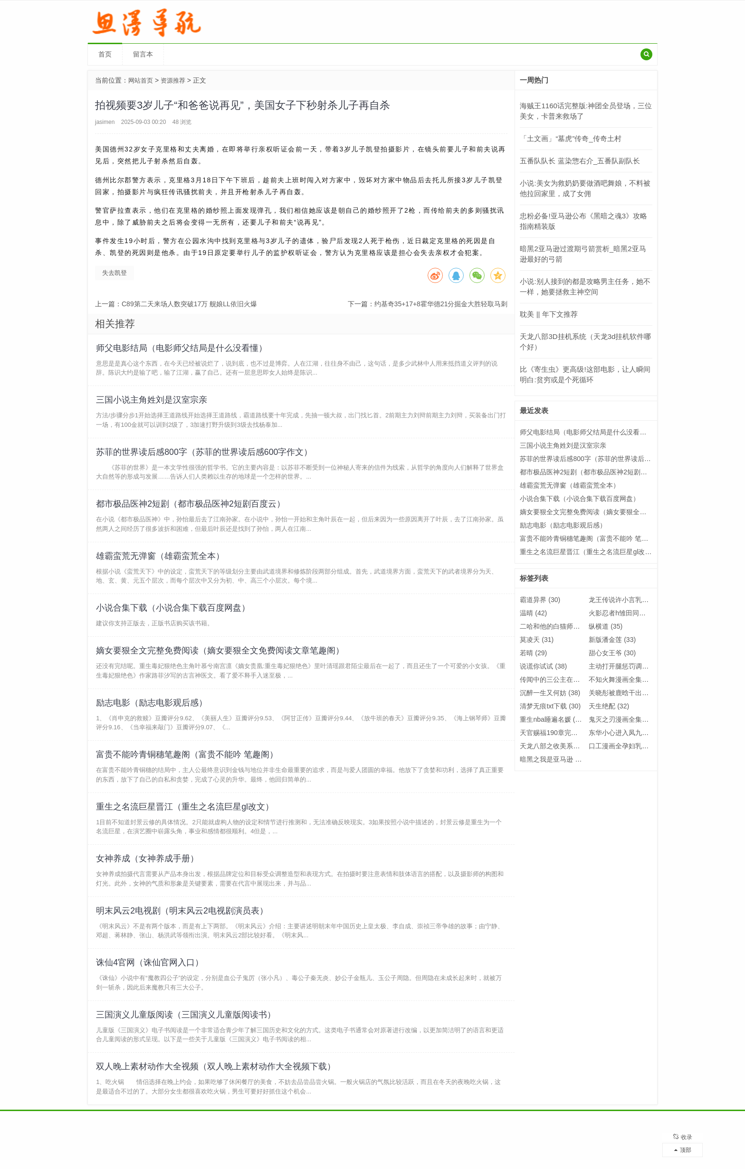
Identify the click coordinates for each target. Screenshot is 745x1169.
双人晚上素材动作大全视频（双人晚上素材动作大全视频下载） (217, 1104)
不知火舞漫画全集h (624, 679)
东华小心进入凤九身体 (629, 732)
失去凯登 (114, 272)
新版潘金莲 (612, 639)
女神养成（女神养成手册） (148, 886)
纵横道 (605, 626)
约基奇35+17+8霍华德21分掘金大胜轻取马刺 (441, 304)
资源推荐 (175, 80)
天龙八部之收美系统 (556, 746)
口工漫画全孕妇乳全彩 (629, 746)
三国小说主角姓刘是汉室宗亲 (153, 404)
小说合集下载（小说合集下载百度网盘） (174, 622)
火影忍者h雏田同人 (624, 613)
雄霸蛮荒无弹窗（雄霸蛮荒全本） (161, 568)
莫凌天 (537, 639)
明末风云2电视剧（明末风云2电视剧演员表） (183, 940)
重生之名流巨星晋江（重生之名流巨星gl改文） (186, 831)
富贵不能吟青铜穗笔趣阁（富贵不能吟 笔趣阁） (188, 777)
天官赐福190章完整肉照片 (565, 732)
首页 (105, 54)
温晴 (533, 613)
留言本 (143, 54)
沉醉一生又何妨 (550, 693)
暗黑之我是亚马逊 (553, 759)
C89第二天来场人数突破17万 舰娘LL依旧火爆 (189, 304)
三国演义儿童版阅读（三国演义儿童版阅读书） (187, 1050)
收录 (682, 1133)
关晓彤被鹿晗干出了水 (629, 693)
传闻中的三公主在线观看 (563, 679)
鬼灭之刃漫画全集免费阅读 (635, 719)
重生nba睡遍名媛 (552, 719)
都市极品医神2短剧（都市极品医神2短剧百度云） (192, 513)
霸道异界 (540, 599)
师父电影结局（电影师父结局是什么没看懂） (182, 349)
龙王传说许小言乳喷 (625, 599)
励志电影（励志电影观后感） (153, 722)
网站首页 (141, 80)
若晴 (533, 653)
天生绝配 (609, 706)
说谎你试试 (543, 666)
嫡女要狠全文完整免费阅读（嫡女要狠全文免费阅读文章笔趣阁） (221, 667)
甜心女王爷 (612, 653)
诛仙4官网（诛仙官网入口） (151, 995)
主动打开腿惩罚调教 (625, 666)
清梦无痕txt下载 (550, 706)
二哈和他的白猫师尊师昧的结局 (573, 626)
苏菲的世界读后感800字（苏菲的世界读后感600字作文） (205, 458)
